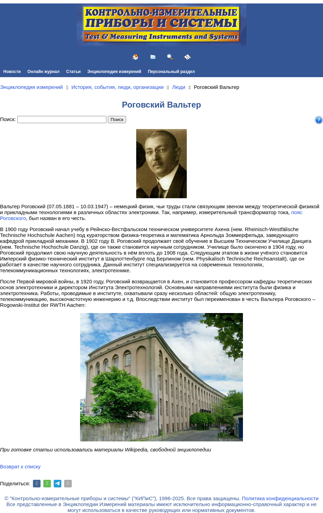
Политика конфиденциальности (280, 498)
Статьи (73, 71)
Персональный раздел (171, 71)
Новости (12, 71)
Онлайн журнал (43, 71)
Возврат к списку (20, 466)
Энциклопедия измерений (114, 71)
